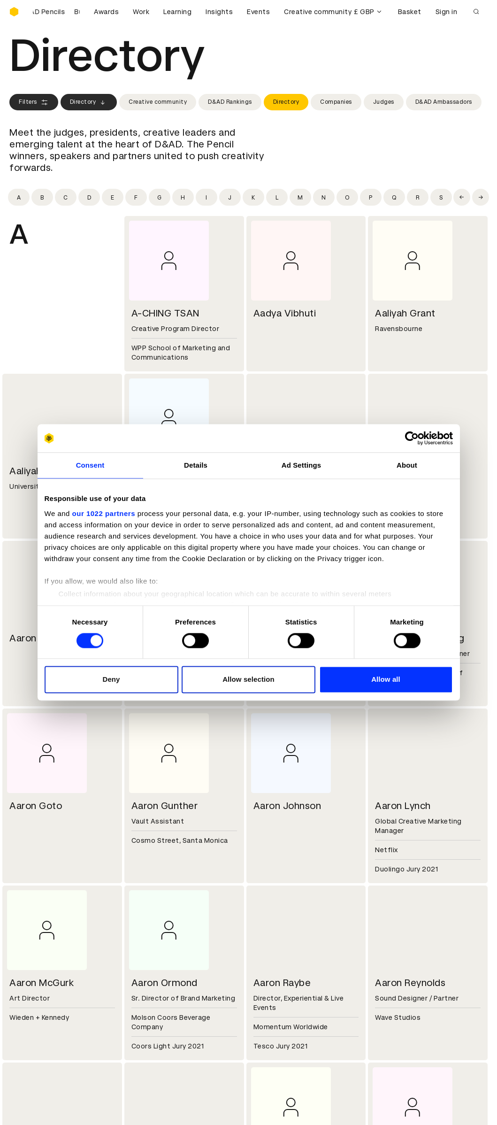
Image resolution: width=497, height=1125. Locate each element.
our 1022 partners (103, 513)
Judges (383, 102)
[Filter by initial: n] (324, 197)
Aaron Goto (35, 805)
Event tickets (31, 1052)
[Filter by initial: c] (65, 197)
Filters (34, 102)
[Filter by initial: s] (441, 197)
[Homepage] (14, 11)
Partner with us (157, 951)
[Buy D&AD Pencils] (56, 11)
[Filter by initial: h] (183, 197)
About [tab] (407, 465)
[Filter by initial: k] (253, 197)
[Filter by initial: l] (277, 197)
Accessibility (153, 1041)
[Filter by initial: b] (42, 197)
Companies (336, 102)
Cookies (145, 1019)
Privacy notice (155, 1030)
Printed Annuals (35, 1019)
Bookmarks (273, 1030)
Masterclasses (34, 1041)
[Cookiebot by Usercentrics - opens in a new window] (412, 438)
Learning (177, 11)
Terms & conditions (165, 1007)
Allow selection (248, 680)
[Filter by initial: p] (370, 197)
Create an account (285, 1019)
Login (263, 1007)
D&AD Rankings (230, 102)
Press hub (271, 951)
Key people (27, 951)
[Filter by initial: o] (347, 197)
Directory (89, 102)
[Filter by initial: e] (112, 197)
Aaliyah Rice (36, 471)
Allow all (385, 680)
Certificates (30, 1030)
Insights (219, 11)
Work (141, 11)
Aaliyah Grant (405, 313)
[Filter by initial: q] (394, 197)
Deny (111, 680)
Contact (268, 940)
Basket (409, 11)
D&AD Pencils (31, 1007)
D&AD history (31, 940)
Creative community (318, 11)
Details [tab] (195, 465)
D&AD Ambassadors (443, 102)
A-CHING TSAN (165, 313)
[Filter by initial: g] (159, 197)
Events (258, 11)
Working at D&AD (160, 940)
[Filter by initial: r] (417, 197)
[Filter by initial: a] (19, 197)
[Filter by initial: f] (136, 197)
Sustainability (32, 963)
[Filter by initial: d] (89, 197)
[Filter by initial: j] (230, 197)
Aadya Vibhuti (284, 313)
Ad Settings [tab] (301, 465)
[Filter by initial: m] (300, 197)
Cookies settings (50, 1116)
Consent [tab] (90, 465)
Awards (106, 11)
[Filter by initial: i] (206, 197)
